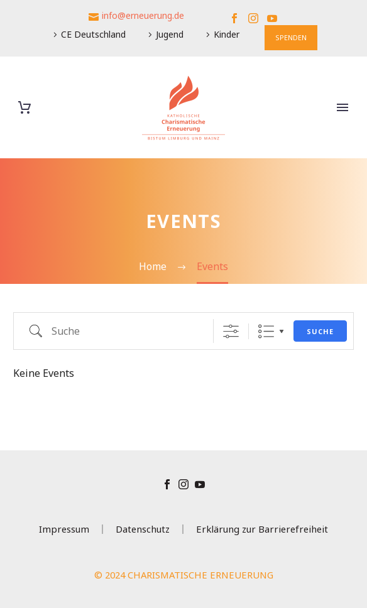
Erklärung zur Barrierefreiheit (262, 529)
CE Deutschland (93, 34)
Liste (266, 331)
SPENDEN (291, 37)
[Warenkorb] (24, 108)
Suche (320, 331)
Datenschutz (143, 529)
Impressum (64, 529)
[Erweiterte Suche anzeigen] (231, 331)
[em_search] (116, 331)
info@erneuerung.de (143, 15)
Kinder (226, 34)
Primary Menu (342, 107)
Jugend (170, 34)
